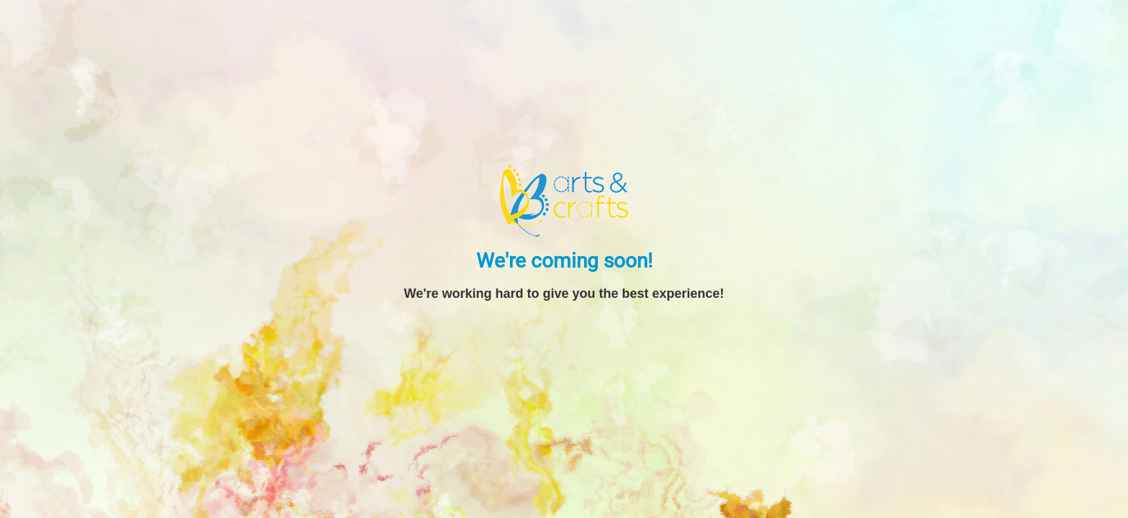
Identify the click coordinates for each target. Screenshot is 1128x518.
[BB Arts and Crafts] (564, 200)
